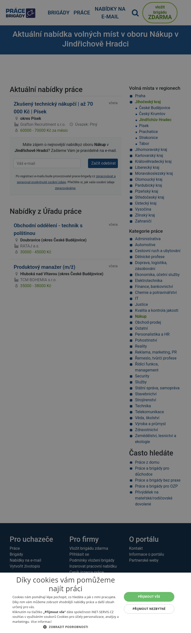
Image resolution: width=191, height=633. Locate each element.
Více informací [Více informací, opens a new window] (41, 622)
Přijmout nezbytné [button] (149, 609)
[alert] (95, 316)
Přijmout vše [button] (149, 596)
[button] (65, 626)
